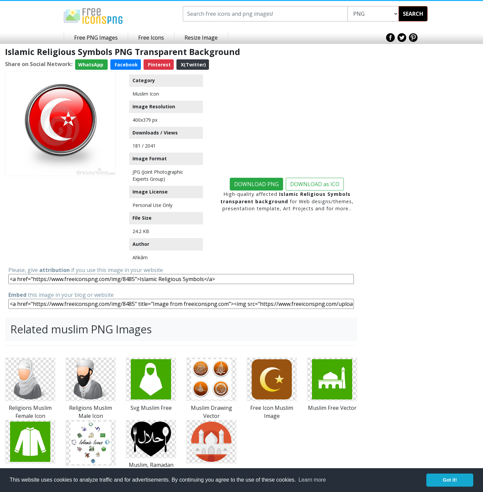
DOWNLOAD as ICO (314, 184)
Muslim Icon (145, 94)
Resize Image (201, 37)
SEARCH (413, 13)
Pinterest (159, 64)
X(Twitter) (192, 64)
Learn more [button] (312, 480)
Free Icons (151, 37)
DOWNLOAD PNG (256, 184)
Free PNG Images (96, 37)
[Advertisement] (60, 221)
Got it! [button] (450, 480)
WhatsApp (91, 64)
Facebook (125, 64)
